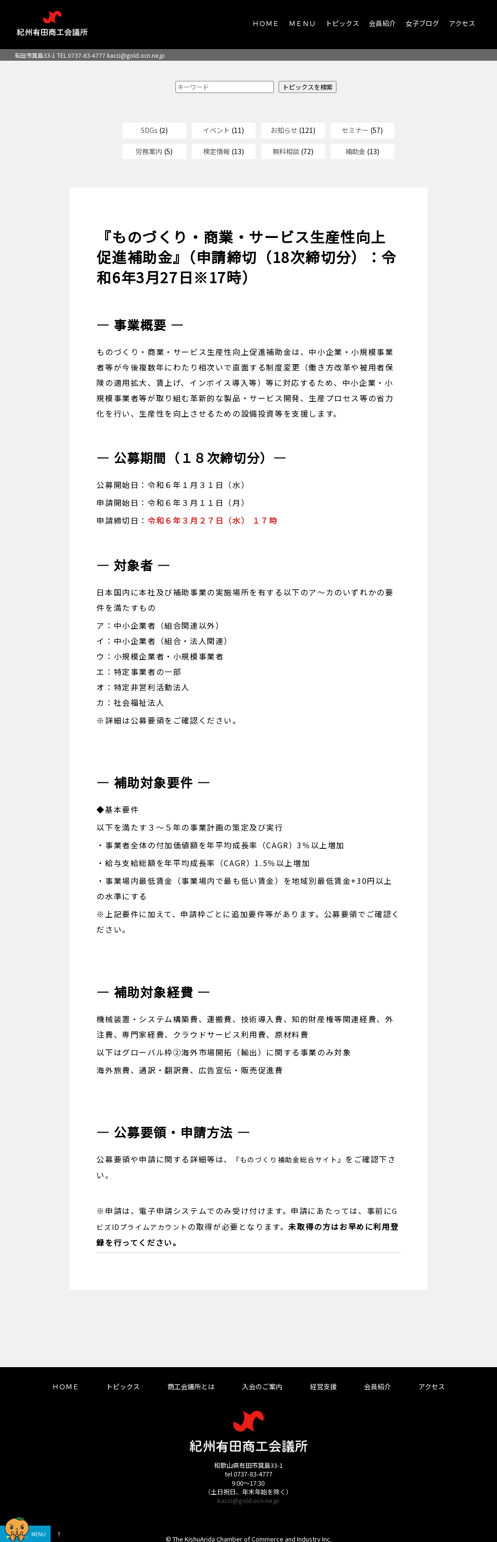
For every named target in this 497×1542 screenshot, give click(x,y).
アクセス (462, 23)
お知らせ (283, 130)
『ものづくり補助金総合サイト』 (288, 1159)
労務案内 (148, 151)
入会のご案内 (262, 1386)
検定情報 (216, 151)
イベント (216, 130)
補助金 (355, 151)
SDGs (149, 130)
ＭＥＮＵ (302, 23)
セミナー (355, 130)
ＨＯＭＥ (265, 23)
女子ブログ (422, 23)
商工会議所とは (191, 1386)
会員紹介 (382, 23)
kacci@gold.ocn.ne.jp (136, 55)
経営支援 (323, 1386)
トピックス (342, 23)
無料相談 (285, 151)
